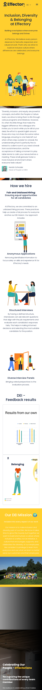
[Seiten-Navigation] (37, 4)
